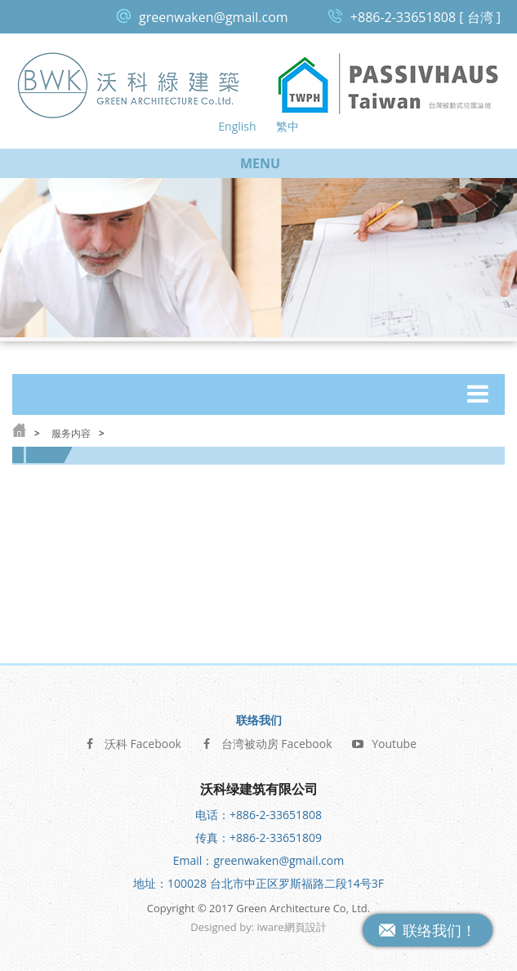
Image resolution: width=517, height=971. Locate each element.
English (237, 126)
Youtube (384, 741)
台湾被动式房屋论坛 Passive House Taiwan (388, 84)
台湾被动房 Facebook (266, 741)
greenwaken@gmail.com (213, 17)
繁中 (287, 126)
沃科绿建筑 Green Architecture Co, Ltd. (129, 84)
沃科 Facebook (132, 741)
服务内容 (71, 433)
